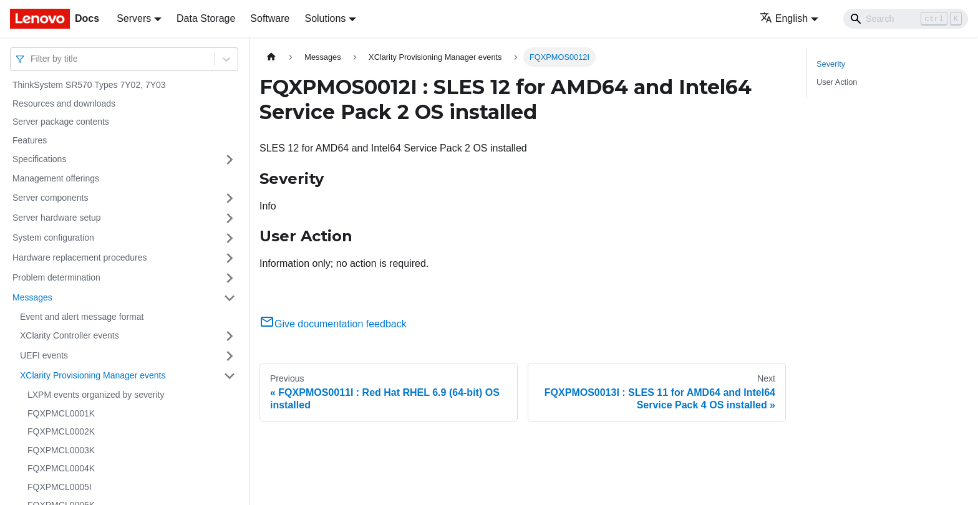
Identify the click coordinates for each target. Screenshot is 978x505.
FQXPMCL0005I (59, 487)
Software (269, 18)
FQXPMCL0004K (61, 468)
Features (29, 140)
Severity (830, 64)
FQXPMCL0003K (61, 450)
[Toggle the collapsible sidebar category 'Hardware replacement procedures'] (229, 258)
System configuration (53, 238)
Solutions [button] (325, 18)
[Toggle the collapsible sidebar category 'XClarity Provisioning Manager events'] (229, 376)
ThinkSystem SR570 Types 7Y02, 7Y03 (89, 85)
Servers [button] (134, 18)
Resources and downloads (63, 103)
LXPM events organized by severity (95, 395)
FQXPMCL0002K (61, 431)
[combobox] (32, 59)
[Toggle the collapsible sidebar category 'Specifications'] (229, 160)
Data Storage (206, 18)
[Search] (905, 19)
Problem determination (56, 277)
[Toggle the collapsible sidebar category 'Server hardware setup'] (229, 218)
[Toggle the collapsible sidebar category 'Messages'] (229, 298)
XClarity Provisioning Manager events (92, 375)
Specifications (39, 159)
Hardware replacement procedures (79, 257)
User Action (836, 82)
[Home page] (271, 57)
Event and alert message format (81, 317)
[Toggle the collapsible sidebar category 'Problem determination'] (229, 278)
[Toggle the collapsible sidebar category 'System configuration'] (229, 238)
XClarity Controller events (69, 335)
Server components (50, 198)
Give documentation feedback (333, 324)
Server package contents (60, 122)
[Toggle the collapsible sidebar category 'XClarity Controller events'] (229, 336)
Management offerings (55, 178)
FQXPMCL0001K (61, 413)
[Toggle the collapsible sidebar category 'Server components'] (229, 198)
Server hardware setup (56, 218)
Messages (32, 297)
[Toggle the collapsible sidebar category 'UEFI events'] (229, 356)
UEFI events (44, 355)
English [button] (784, 18)
